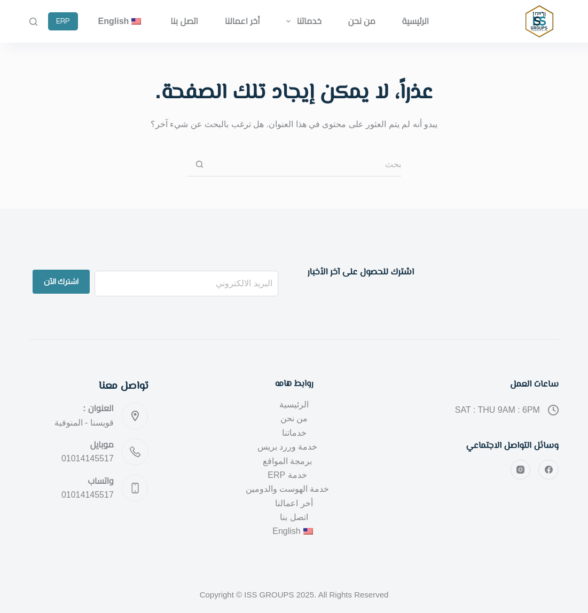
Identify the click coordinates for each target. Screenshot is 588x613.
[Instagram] (521, 470)
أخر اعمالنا (242, 21)
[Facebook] (548, 470)
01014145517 (87, 458)
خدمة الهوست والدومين (288, 488)
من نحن (361, 21)
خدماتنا (301, 21)
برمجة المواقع (287, 461)
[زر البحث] (199, 165)
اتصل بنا (184, 21)
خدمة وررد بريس (287, 446)
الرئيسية (415, 21)
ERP (63, 21)
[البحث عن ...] (306, 165)
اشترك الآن (61, 281)
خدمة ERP (287, 475)
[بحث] (33, 22)
